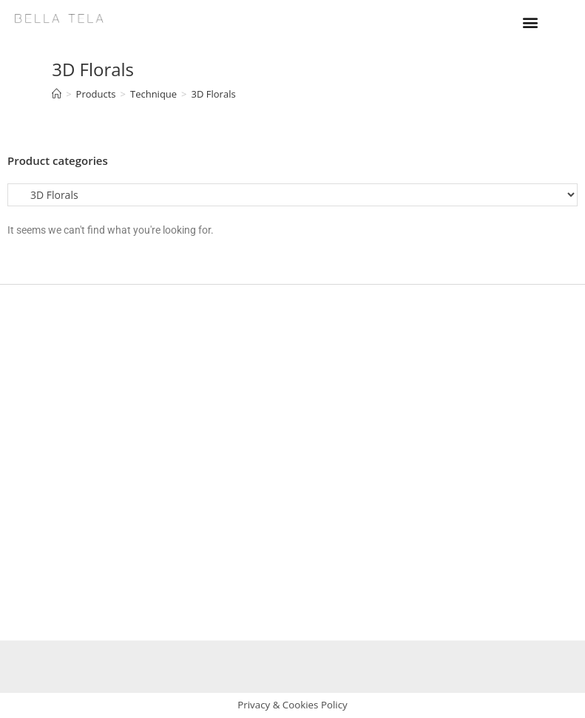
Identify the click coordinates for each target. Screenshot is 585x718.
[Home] (56, 94)
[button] (530, 22)
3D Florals (214, 94)
